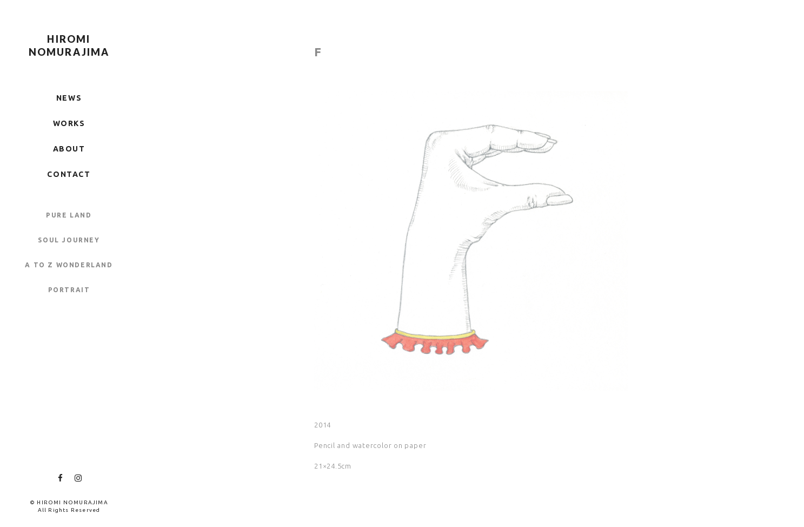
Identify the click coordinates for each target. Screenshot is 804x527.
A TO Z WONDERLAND (68, 264)
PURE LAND (68, 215)
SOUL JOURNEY (68, 239)
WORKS (69, 123)
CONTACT (68, 174)
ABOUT (69, 148)
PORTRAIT (69, 289)
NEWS (69, 98)
